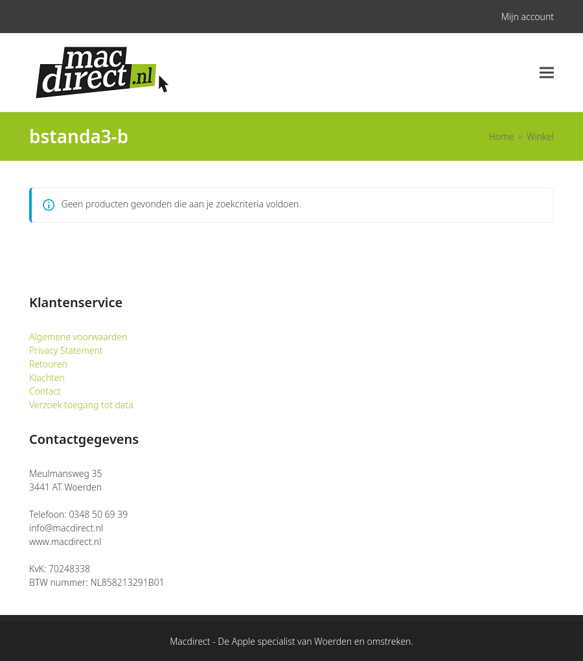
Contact (45, 391)
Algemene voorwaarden (78, 336)
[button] (547, 72)
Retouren (48, 364)
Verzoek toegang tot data (81, 405)
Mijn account (527, 16)
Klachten (47, 377)
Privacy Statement (66, 350)
